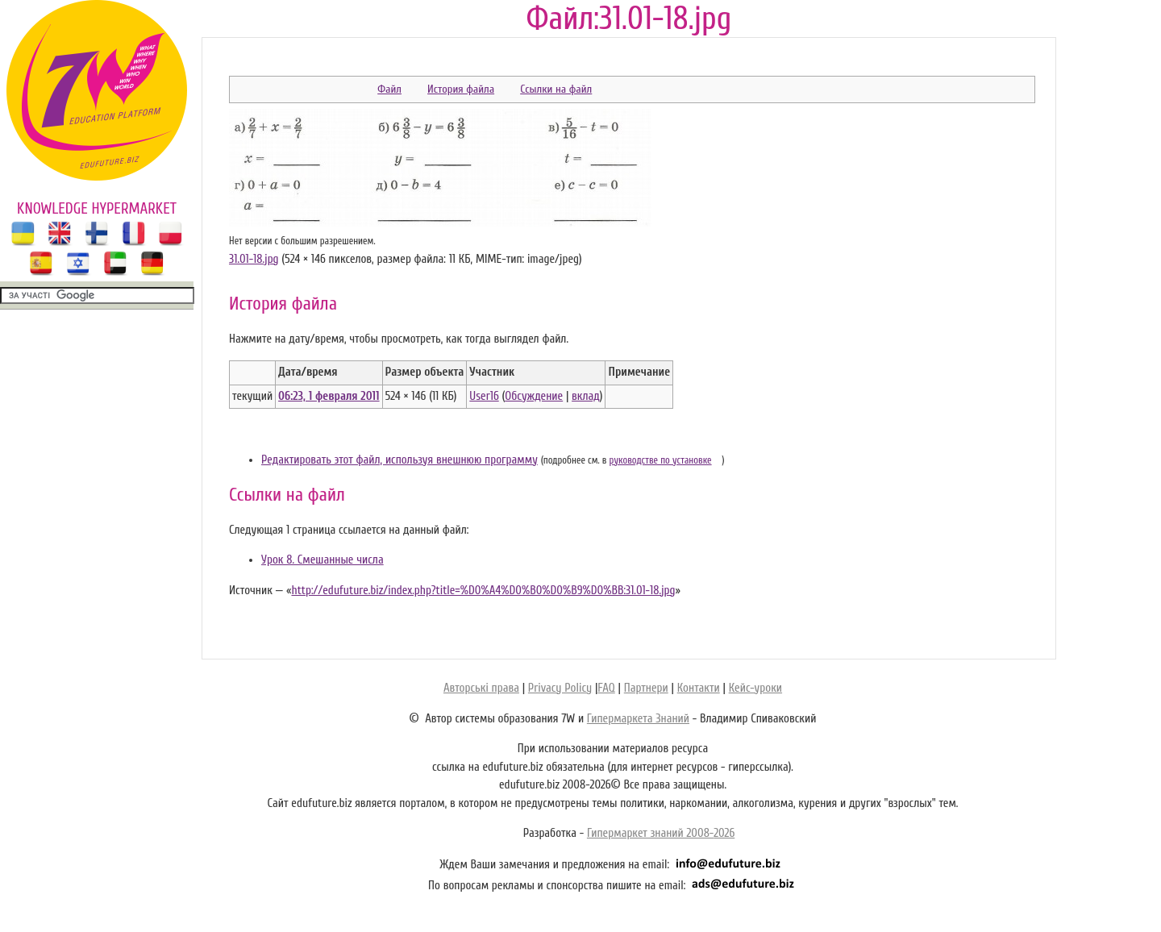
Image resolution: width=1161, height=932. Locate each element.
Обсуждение (534, 396)
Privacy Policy (560, 688)
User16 (483, 396)
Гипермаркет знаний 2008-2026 (660, 833)
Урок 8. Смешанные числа (322, 560)
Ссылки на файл (556, 89)
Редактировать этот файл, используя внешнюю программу (399, 460)
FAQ (605, 688)
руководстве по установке (661, 460)
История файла (460, 89)
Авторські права (481, 688)
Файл (389, 89)
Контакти (698, 688)
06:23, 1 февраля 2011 (328, 396)
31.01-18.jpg (254, 259)
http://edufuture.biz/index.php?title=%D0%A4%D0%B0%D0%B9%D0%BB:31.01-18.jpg (483, 590)
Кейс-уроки (755, 688)
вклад (586, 396)
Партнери (646, 688)
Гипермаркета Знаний (638, 719)
